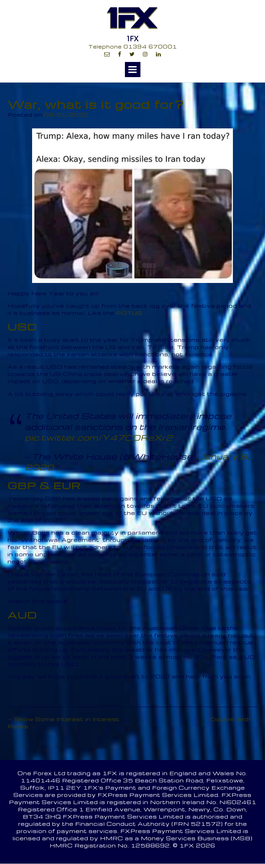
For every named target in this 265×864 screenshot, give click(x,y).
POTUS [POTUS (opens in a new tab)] (129, 312)
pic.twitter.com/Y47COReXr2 (99, 437)
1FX (133, 38)
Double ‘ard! (233, 719)
